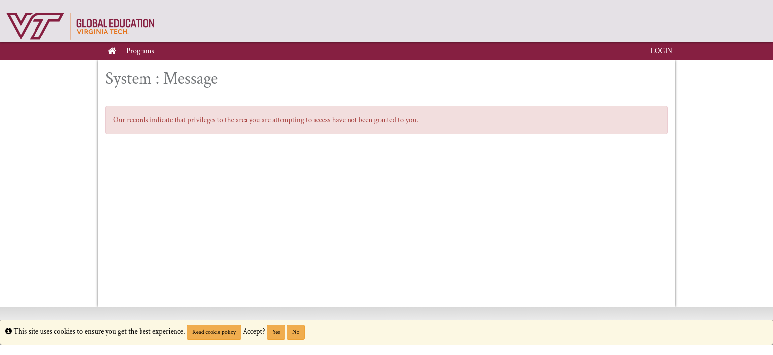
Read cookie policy (214, 332)
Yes (276, 332)
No (295, 332)
